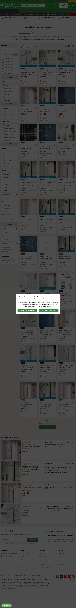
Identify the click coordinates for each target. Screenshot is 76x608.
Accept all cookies (48, 310)
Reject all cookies (27, 310)
